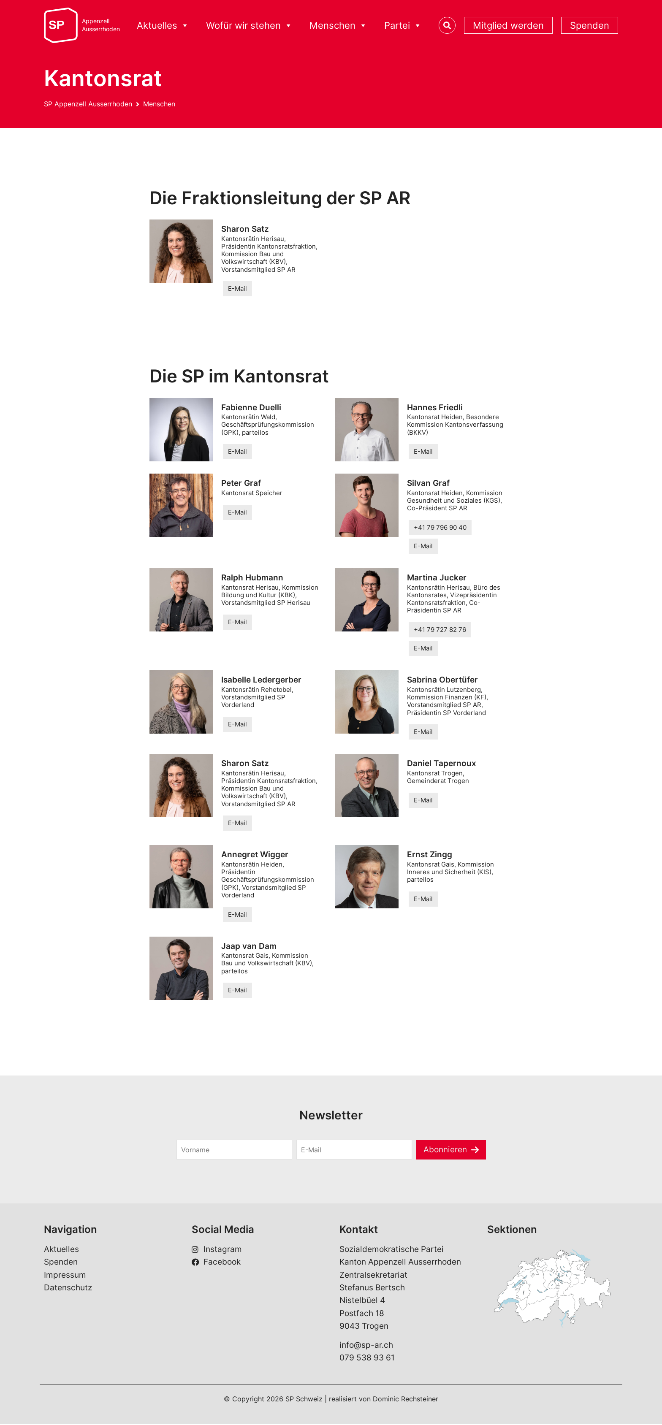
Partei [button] (403, 25)
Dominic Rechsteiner (405, 1400)
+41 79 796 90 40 (440, 528)
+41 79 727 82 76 (440, 630)
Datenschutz (68, 1289)
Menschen (159, 104)
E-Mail (237, 288)
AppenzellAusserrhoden (101, 25)
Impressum (65, 1276)
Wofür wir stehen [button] (249, 25)
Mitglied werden (508, 25)
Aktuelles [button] (163, 25)
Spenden (589, 25)
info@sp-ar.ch (366, 1346)
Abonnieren (445, 1150)
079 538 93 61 (367, 1359)
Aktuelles (61, 1250)
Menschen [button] (338, 25)
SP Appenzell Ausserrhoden (88, 104)
